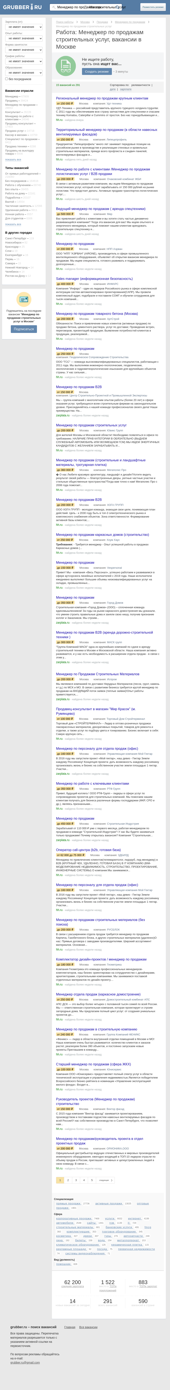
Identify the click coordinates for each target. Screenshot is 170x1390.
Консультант (13, 112)
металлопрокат (128, 1321)
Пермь (9, 259)
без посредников (20, 79)
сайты (92, 1303)
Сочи (8, 250)
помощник (64, 1344)
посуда (102, 1329)
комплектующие (79, 1312)
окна (60, 1321)
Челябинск (11, 271)
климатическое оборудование (78, 1325)
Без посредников (15, 180)
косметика (64, 1316)
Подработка (12, 197)
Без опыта (11, 189)
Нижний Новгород (16, 267)
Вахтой (9, 201)
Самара (10, 263)
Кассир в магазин (16, 135)
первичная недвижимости (136, 1329)
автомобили (65, 1303)
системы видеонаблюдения (85, 1334)
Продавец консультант (19, 123)
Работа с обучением (18, 185)
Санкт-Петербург (15, 238)
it (129, 1303)
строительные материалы (75, 1307)
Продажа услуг (14, 130)
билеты (81, 1321)
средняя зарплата (72, 1367)
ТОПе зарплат (148, 1367)
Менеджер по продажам (20, 104)
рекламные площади (71, 1329)
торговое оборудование (119, 1312)
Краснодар (12, 246)
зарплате (126, 89)
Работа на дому (15, 193)
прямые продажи (68, 1284)
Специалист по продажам (21, 139)
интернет (135, 1299)
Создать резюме (97, 71)
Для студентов (14, 218)
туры (108, 1316)
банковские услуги (119, 1307)
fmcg (147, 1307)
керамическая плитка (127, 1325)
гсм (112, 1303)
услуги (110, 1299)
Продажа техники (16, 146)
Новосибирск (13, 242)
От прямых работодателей (21, 173)
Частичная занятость (18, 205)
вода (102, 1321)
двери (88, 1316)
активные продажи (109, 1284)
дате (113, 89)
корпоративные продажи (74, 1299)
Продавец (11, 100)
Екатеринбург (13, 255)
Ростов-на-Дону (15, 275)
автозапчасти (134, 1316)
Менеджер (11, 96)
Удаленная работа (16, 210)
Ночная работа (14, 214)
